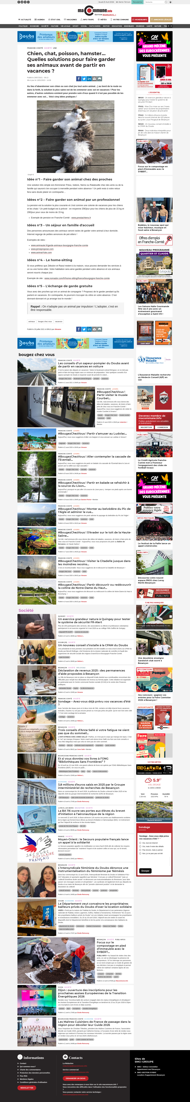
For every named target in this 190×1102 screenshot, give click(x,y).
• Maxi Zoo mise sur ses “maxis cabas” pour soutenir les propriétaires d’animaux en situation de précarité (153, 108)
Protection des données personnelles (35, 1073)
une (55, 48)
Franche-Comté (35, 48)
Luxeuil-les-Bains (66, 808)
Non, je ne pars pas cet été (152, 853)
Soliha (120, 926)
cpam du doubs (64, 657)
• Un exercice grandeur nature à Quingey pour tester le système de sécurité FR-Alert (154, 100)
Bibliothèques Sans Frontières (69, 771)
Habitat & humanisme (93, 926)
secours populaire (65, 855)
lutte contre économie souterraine (82, 797)
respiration (99, 745)
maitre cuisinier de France (84, 1039)
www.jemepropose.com (42, 249)
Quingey (61, 616)
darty (83, 771)
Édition (98, 15)
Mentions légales (27, 1079)
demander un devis (75, 1078)
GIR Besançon (64, 797)
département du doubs (66, 926)
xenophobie (113, 890)
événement (80, 926)
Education (79, 808)
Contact (23, 1063)
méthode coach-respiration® (84, 745)
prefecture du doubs (102, 797)
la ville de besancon (87, 688)
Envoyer (145, 871)
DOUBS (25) (62, 642)
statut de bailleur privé (66, 929)
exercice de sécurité (81, 632)
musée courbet (124, 415)
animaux (31, 321)
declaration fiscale (65, 688)
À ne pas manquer (154, 603)
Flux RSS (23, 1076)
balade (100, 415)
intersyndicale (85, 890)
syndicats (104, 890)
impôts (76, 688)
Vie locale (80, 668)
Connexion (162, 427)
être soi (69, 745)
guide (72, 1039)
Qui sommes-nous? (28, 1067)
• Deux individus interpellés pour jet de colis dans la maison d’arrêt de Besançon (154, 132)
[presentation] (138, 616)
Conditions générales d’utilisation (33, 1082)
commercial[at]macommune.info (76, 1072)
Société (48, 48)
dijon (68, 1008)
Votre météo (154, 762)
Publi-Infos (120, 939)
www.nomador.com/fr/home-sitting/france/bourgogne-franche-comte (77, 278)
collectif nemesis (64, 890)
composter (109, 974)
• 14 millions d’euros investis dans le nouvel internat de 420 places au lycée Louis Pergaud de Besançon (154, 117)
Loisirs (115, 389)
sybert (116, 977)
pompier (96, 378)
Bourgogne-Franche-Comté (70, 756)
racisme (95, 890)
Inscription (146, 427)
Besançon (62, 668)
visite (108, 418)
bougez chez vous (45, 321)
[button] (166, 2)
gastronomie (63, 1039)
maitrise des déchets (104, 977)
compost (100, 974)
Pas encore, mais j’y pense (152, 850)
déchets (118, 974)
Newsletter (26, 1088)
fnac (88, 771)
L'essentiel (154, 92)
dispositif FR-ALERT (65, 632)
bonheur (62, 745)
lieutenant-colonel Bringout (82, 378)
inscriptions (76, 1008)
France (61, 836)
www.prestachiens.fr (81, 217)
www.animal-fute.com (41, 252)
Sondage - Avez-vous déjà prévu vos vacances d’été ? (154, 837)
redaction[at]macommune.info (75, 1066)
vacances (58, 321)
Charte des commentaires (30, 1070)
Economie (62, 782)
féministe (76, 890)
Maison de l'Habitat (109, 926)
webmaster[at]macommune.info (75, 1095)
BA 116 (82, 826)
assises (61, 1008)
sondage (62, 717)
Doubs (61, 901)
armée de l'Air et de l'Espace (68, 826)
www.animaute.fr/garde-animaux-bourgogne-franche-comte (59, 245)
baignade (62, 443)
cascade (83, 469)
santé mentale (110, 745)
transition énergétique (90, 1008)
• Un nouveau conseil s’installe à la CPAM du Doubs (154, 125)
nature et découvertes (100, 771)
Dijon (60, 987)
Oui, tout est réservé (150, 843)
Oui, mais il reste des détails (153, 846)
